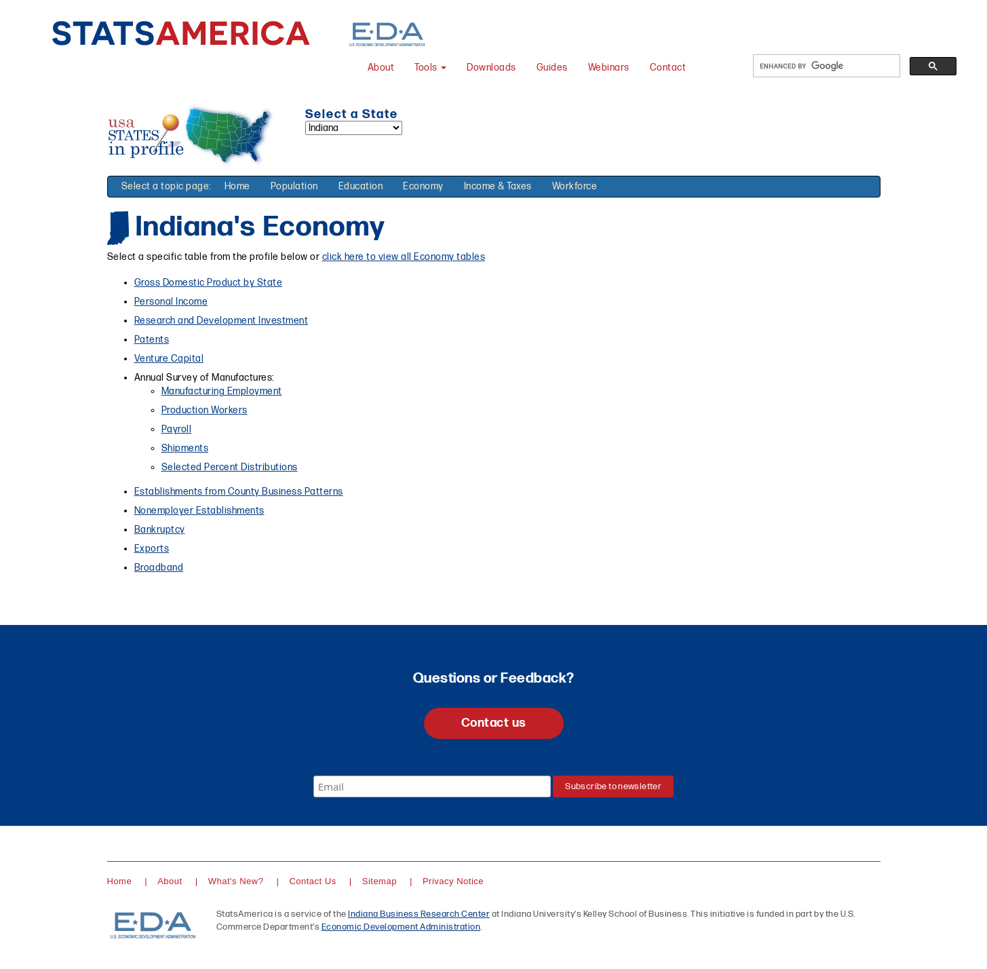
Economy (423, 186)
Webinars (609, 67)
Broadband (159, 567)
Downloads (491, 67)
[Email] (432, 786)
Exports (152, 548)
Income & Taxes (498, 186)
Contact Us (312, 881)
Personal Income (171, 301)
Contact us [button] (493, 723)
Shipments (185, 448)
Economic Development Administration (401, 927)
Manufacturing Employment (221, 391)
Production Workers (204, 410)
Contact (668, 67)
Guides (552, 67)
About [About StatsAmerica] (381, 67)
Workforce (575, 186)
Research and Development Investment (221, 320)
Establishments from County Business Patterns (238, 491)
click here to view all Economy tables (404, 257)
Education (360, 186)
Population (294, 186)
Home (237, 186)
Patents (152, 339)
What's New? (236, 881)
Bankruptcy (159, 529)
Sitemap (379, 881)
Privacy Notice (453, 881)
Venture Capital (169, 358)
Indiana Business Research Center (419, 914)
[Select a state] (353, 128)
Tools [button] (430, 67)
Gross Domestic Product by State (208, 282)
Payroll (176, 429)
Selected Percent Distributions (229, 467)
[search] (825, 66)
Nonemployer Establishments (199, 510)
